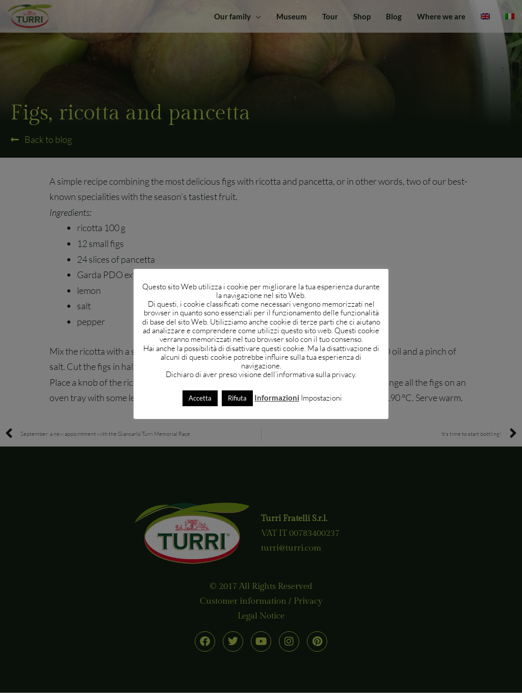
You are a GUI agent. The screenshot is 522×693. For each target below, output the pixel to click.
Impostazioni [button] (321, 398)
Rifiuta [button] (237, 398)
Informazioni (276, 397)
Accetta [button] (200, 398)
